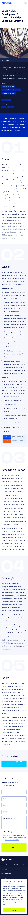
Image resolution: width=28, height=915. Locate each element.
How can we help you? (9, 818)
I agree (14, 910)
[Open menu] (25, 3)
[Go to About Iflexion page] (6, 864)
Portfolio (5, 60)
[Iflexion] (6, 3)
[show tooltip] (11, 832)
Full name (5, 792)
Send (14, 847)
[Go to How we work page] (19, 864)
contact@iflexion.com (8, 785)
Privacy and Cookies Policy (12, 839)
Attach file (5, 832)
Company (5, 811)
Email (4, 798)
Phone (4, 805)
